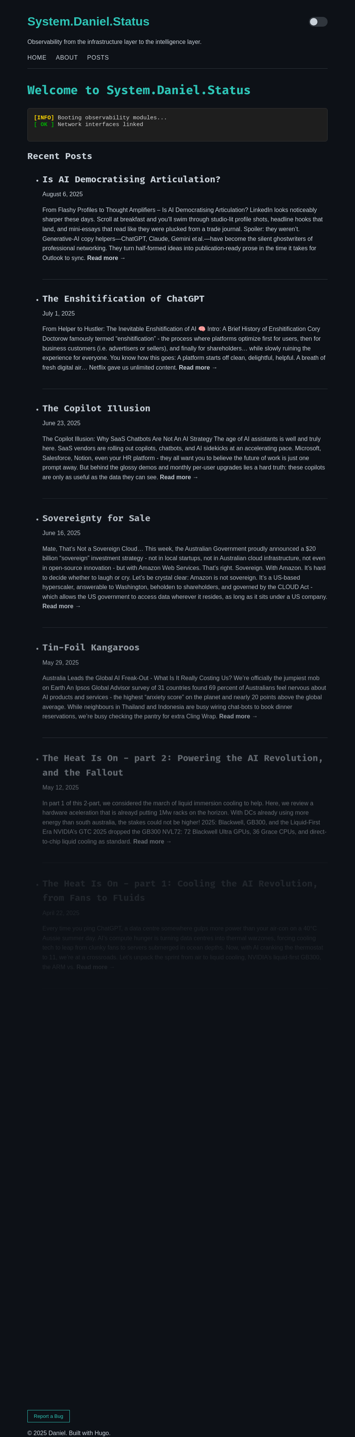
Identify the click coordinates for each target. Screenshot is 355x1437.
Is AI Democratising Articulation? (131, 173)
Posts (98, 57)
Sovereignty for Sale (96, 513)
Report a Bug (48, 1409)
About (67, 57)
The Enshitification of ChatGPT (123, 292)
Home (37, 57)
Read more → (106, 251)
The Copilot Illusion (96, 402)
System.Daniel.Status (88, 21)
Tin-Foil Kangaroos (91, 643)
